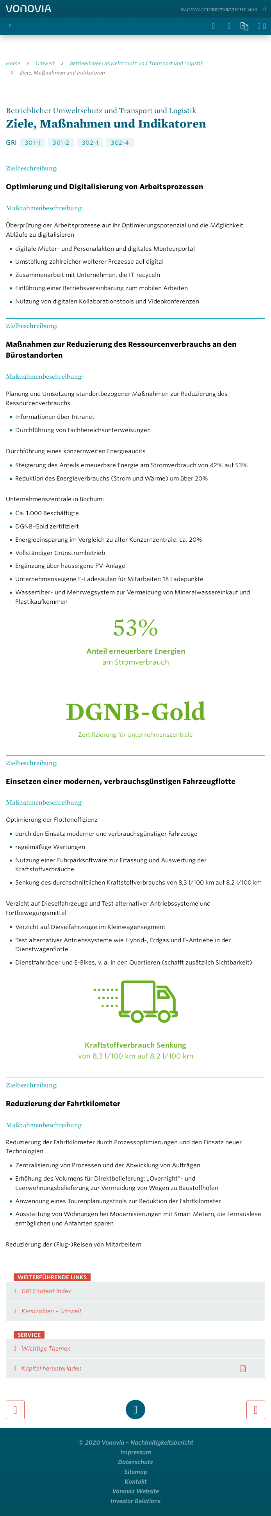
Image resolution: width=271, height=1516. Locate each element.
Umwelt (45, 63)
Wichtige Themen (46, 1348)
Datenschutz (135, 1462)
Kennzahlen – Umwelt (51, 1311)
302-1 (90, 142)
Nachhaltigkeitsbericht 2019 (218, 9)
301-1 (33, 142)
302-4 (120, 142)
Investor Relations (135, 1501)
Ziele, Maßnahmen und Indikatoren (62, 73)
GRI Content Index (46, 1291)
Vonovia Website (135, 1491)
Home (13, 63)
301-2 (61, 142)
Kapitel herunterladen (51, 1368)
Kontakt (136, 1481)
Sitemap (135, 1471)
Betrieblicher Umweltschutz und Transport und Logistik (136, 63)
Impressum (135, 1452)
